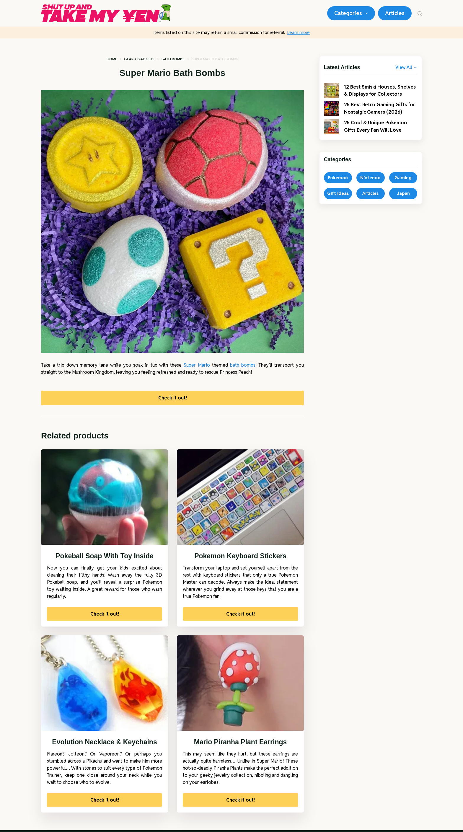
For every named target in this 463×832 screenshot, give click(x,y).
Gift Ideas (338, 199)
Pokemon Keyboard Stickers (240, 557)
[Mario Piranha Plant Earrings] (240, 685)
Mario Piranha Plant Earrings (240, 743)
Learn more (298, 32)
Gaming (403, 183)
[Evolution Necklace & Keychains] (104, 685)
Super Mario (197, 365)
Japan (403, 199)
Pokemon (338, 183)
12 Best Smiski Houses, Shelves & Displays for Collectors (373, 93)
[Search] (420, 13)
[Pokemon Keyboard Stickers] (240, 498)
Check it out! (172, 398)
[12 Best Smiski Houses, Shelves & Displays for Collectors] (331, 93)
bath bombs (242, 365)
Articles (395, 13)
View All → (406, 67)
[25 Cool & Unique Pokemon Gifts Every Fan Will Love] (331, 132)
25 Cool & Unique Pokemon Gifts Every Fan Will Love (378, 132)
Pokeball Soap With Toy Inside (105, 557)
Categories (352, 13)
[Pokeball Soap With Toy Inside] (104, 498)
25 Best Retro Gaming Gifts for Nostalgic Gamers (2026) (379, 114)
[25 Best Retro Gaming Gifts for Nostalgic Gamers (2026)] (331, 114)
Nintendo (370, 183)
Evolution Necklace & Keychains (104, 743)
